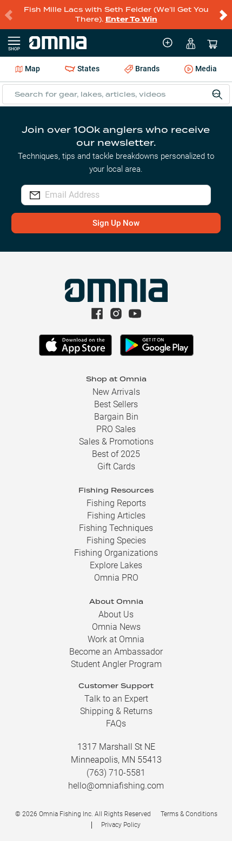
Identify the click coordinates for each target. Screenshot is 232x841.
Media (200, 69)
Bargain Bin (116, 417)
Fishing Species (116, 540)
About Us (116, 614)
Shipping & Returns (116, 711)
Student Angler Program (116, 664)
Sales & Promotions (116, 441)
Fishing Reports (116, 503)
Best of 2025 (116, 454)
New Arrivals (116, 392)
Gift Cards (116, 466)
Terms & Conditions (189, 814)
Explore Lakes (116, 565)
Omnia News (116, 627)
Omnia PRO (116, 578)
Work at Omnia (116, 639)
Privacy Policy (121, 825)
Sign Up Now (116, 223)
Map (28, 68)
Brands (142, 68)
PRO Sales (116, 429)
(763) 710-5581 (116, 773)
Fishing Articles (116, 515)
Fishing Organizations (116, 553)
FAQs (116, 723)
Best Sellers (116, 404)
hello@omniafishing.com (116, 786)
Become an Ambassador (116, 652)
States (82, 69)
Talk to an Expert (116, 699)
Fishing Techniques (116, 528)
